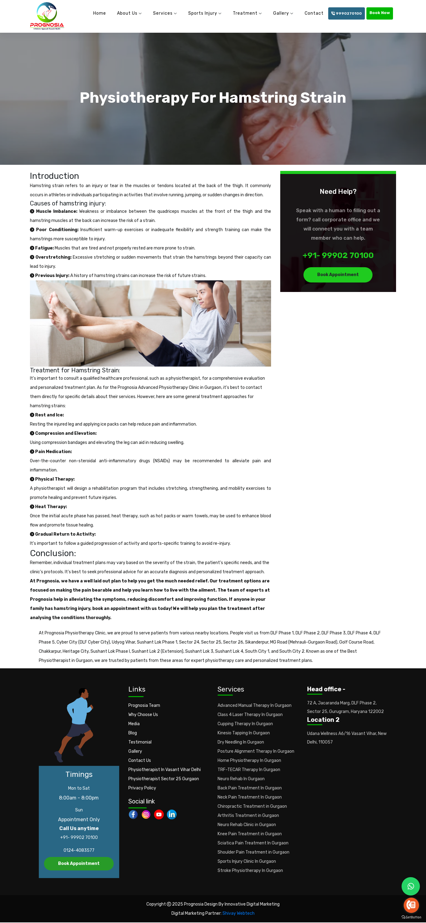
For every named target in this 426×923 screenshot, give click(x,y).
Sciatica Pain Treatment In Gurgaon (253, 843)
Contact (314, 13)
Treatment (245, 13)
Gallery (281, 13)
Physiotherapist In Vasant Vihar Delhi (164, 770)
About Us (127, 13)
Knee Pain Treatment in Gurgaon (250, 834)
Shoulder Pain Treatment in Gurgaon (253, 852)
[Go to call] (411, 905)
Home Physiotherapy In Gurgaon (249, 760)
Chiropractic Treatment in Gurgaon (252, 806)
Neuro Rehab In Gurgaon (241, 779)
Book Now (379, 12)
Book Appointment (338, 275)
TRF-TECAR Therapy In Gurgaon (249, 770)
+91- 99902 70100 (338, 256)
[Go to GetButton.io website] (411, 917)
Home (99, 13)
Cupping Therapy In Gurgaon (245, 724)
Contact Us (139, 760)
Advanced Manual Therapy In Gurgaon (255, 705)
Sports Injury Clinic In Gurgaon (247, 861)
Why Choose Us (143, 715)
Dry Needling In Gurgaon (241, 742)
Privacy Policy (142, 788)
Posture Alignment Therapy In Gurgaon (256, 751)
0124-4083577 (79, 851)
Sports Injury (202, 13)
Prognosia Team (144, 705)
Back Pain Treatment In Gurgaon (250, 788)
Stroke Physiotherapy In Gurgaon (250, 870)
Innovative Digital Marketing (252, 904)
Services (163, 13)
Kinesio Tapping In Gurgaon (244, 733)
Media (134, 724)
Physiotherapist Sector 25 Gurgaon (163, 779)
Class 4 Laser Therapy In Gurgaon (250, 715)
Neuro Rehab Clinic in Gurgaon (247, 825)
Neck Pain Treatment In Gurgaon (250, 797)
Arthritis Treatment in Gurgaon (248, 815)
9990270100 (346, 13)
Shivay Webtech (238, 914)
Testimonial (140, 742)
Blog (132, 733)
